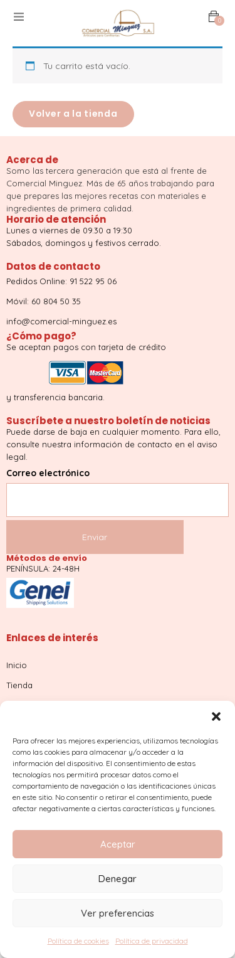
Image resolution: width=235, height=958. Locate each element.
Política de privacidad (151, 940)
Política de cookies (78, 940)
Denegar (117, 879)
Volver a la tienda (73, 113)
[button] (216, 716)
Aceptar (117, 844)
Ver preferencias (117, 913)
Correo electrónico (117, 486)
